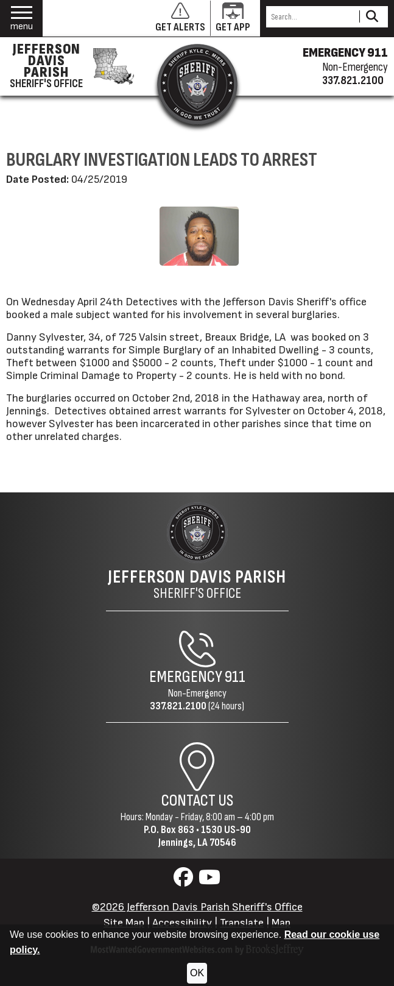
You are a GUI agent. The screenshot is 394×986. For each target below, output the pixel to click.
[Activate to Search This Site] (372, 16)
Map (281, 923)
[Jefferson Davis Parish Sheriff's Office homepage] (68, 66)
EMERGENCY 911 (345, 53)
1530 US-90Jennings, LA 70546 (204, 836)
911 (235, 677)
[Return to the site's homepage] (197, 84)
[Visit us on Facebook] (185, 880)
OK (197, 973)
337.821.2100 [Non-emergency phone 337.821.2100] (353, 80)
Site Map (124, 923)
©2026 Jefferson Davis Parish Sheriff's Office (197, 907)
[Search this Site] (311, 16)
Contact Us (197, 800)
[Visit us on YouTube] (209, 880)
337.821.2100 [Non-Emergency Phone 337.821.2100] (178, 706)
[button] (21, 18)
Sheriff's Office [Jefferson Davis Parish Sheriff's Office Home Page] (197, 584)
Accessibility (182, 923)
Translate (242, 923)
